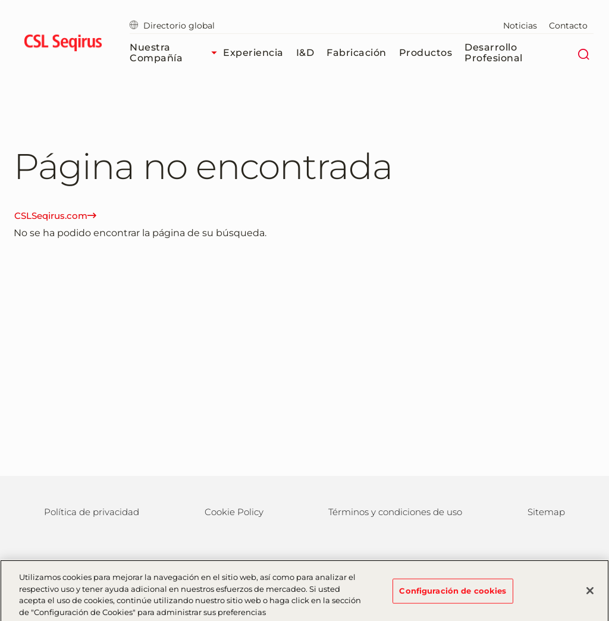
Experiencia (253, 52)
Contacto (568, 25)
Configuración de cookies (452, 593)
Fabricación (357, 52)
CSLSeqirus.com (55, 215)
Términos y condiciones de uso (395, 512)
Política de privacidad (91, 512)
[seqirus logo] (63, 44)
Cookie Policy (234, 512)
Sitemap (546, 512)
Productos (426, 52)
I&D (305, 52)
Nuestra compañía (176, 53)
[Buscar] (583, 53)
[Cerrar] (590, 594)
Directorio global (172, 25)
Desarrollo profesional (493, 53)
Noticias (520, 25)
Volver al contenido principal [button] (0, 0)
